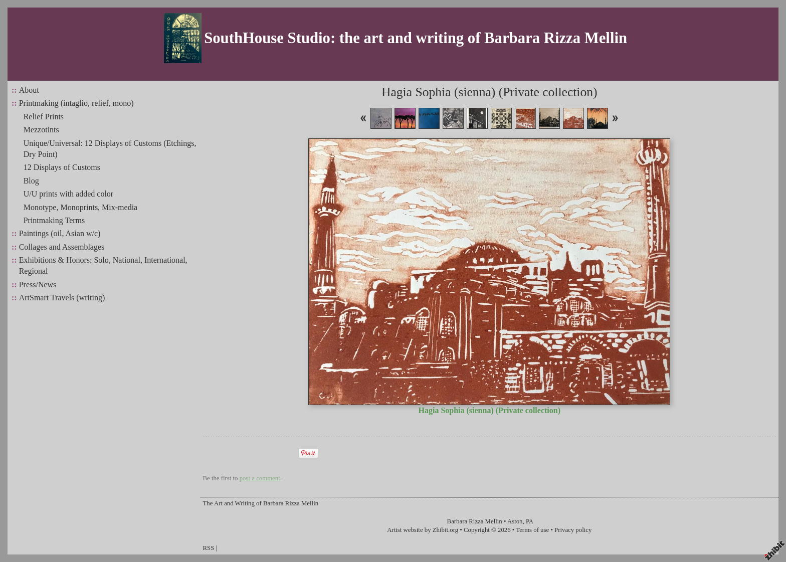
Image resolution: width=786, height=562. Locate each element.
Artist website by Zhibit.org (422, 529)
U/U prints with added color (69, 194)
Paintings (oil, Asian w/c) (60, 233)
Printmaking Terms (54, 220)
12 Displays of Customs (62, 167)
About (29, 90)
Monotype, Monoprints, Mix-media (81, 207)
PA (529, 521)
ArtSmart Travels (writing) (62, 297)
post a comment (260, 478)
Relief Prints (44, 116)
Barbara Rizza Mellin (474, 521)
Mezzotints (41, 129)
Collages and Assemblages (62, 247)
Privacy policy (573, 529)
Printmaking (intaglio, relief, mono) (76, 103)
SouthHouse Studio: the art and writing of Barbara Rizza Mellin (415, 38)
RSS (209, 547)
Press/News (38, 284)
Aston (515, 521)
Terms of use (532, 529)
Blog (31, 180)
